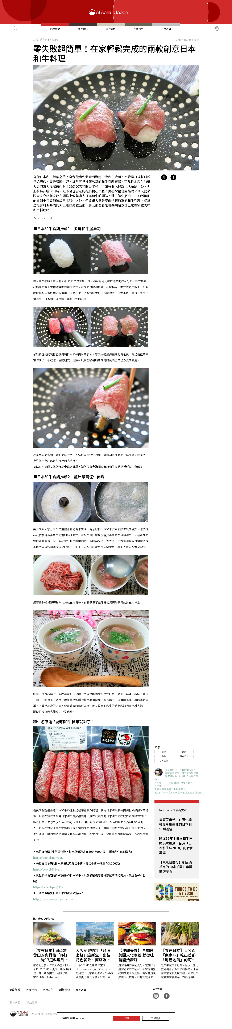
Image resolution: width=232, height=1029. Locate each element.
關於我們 (14, 1002)
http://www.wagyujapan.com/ (53, 899)
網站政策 (32, 1002)
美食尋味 (83, 28)
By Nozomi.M (42, 218)
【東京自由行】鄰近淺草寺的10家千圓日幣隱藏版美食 (175, 867)
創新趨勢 (138, 28)
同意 (126, 1018)
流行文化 (110, 28)
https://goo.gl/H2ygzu (47, 869)
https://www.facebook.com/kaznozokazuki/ (179, 792)
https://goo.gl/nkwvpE (48, 857)
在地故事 (166, 28)
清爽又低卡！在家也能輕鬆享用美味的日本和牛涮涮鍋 (175, 824)
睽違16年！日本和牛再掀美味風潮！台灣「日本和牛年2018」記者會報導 (176, 845)
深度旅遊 (55, 28)
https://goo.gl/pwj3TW (48, 887)
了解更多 (156, 1018)
